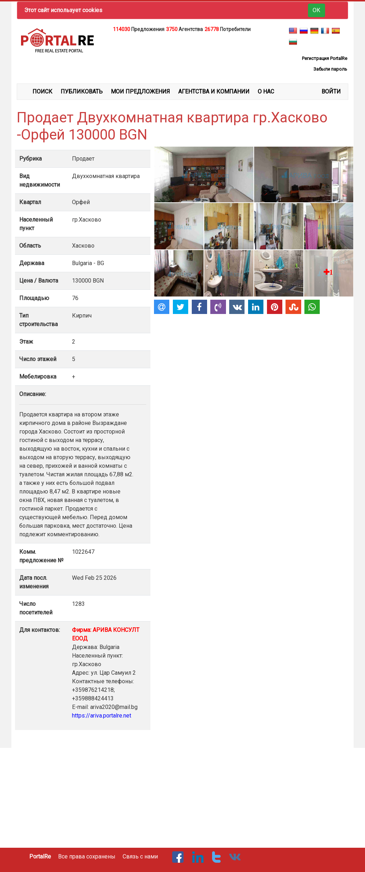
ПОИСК (42, 91)
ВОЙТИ (331, 91)
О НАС (266, 91)
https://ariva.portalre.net (101, 715)
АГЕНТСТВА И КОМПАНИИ (214, 91)
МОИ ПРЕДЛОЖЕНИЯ (140, 91)
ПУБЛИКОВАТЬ (82, 91)
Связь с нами (140, 856)
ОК (316, 10)
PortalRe (40, 856)
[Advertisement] (182, 51)
